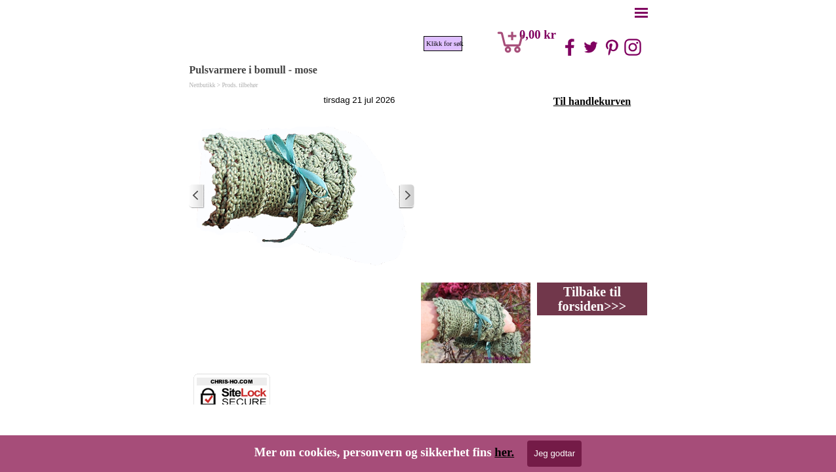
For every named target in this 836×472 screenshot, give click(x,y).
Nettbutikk (202, 85)
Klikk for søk (444, 43)
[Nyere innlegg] (197, 196)
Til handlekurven (592, 101)
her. (504, 452)
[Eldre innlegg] (406, 196)
